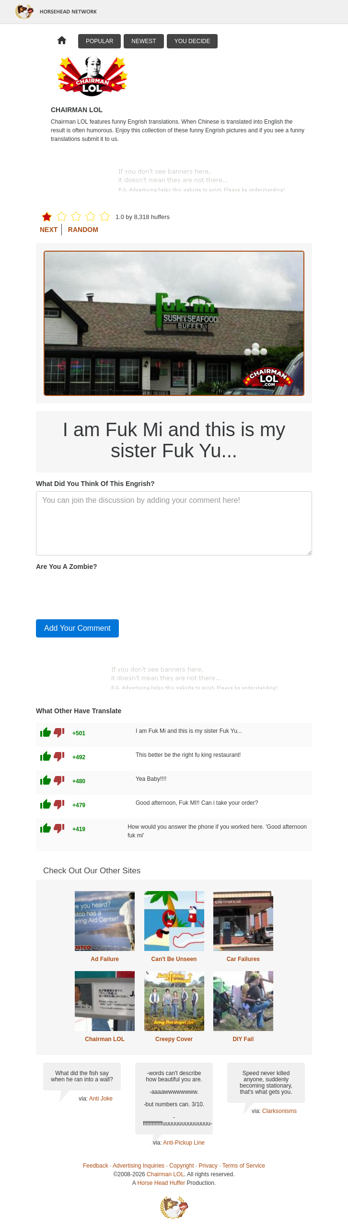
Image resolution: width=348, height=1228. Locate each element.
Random (83, 229)
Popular (99, 41)
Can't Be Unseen (174, 959)
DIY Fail (243, 1039)
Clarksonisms (279, 1111)
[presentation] (109, 593)
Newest (143, 41)
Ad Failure (105, 959)
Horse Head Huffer (161, 1183)
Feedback (95, 1165)
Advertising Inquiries (138, 1165)
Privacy (208, 1165)
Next (49, 229)
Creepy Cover (174, 1039)
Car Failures (243, 959)
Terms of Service (243, 1165)
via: (84, 1098)
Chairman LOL (105, 1039)
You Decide (192, 41)
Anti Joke (101, 1098)
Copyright (181, 1165)
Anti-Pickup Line (184, 1142)
